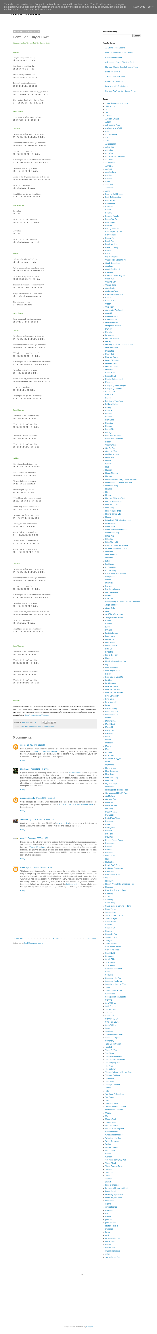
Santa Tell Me (111, 909)
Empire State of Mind (114, 379)
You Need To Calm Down (115, 1160)
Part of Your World (112, 818)
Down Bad (24, 726)
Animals (108, 169)
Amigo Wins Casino (38, 847)
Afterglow (109, 150)
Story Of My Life (112, 1019)
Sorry (107, 987)
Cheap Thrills (110, 285)
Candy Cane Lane (112, 263)
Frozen (108, 442)
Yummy (108, 1179)
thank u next (110, 1248)
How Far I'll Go (111, 505)
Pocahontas (110, 843)
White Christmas (112, 1141)
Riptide (108, 878)
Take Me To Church (113, 1044)
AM (106, 138)
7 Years (108, 116)
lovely (107, 1232)
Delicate (108, 332)
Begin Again (110, 222)
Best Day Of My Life (113, 232)
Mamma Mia (110, 721)
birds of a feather (112, 1185)
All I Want (109, 153)
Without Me (110, 1150)
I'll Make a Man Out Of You (116, 548)
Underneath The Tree (114, 1110)
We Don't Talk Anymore (114, 1128)
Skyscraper (110, 956)
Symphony (109, 1041)
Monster (108, 752)
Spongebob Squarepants (115, 997)
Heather (108, 489)
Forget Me (109, 429)
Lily (106, 664)
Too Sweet (109, 1097)
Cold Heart (109, 307)
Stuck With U (110, 1025)
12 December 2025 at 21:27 (43, 867)
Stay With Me (110, 1003)
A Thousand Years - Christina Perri (119, 62)
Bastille (108, 210)
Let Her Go (109, 639)
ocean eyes (110, 1241)
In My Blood (110, 577)
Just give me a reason (114, 617)
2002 (107, 112)
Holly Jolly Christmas (113, 501)
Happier (108, 470)
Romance (109, 887)
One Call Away (111, 799)
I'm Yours (109, 558)
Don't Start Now (111, 348)
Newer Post (18, 939)
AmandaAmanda (27, 798)
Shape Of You (111, 934)
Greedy (108, 464)
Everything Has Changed (115, 385)
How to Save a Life (113, 514)
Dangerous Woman (113, 326)
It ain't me (109, 598)
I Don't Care (110, 526)
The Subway (110, 1069)
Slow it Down (110, 965)
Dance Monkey (111, 323)
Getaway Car (110, 445)
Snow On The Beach (113, 969)
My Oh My (109, 765)
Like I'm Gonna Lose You (115, 661)
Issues (108, 595)
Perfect (108, 824)
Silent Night (110, 953)
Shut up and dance (113, 947)
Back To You (110, 200)
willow (107, 1254)
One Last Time (111, 805)
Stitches (108, 1012)
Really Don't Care (112, 865)
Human (108, 517)
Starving (108, 1000)
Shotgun (108, 940)
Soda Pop (109, 975)
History (108, 495)
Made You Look (111, 712)
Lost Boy (109, 680)
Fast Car (108, 410)
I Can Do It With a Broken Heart (118, 520)
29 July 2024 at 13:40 (36, 745)
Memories (109, 733)
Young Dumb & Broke (114, 1166)
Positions (109, 853)
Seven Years (110, 922)
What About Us (111, 1132)
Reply (22, 760)
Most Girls (109, 755)
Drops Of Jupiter (112, 360)
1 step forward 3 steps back (116, 103)
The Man (109, 1066)
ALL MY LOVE (111, 134)
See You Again (111, 918)
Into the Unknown (112, 589)
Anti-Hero (109, 175)
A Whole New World (113, 128)
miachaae (24, 769)
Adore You (109, 147)
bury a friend (110, 1191)
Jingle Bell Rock (111, 605)
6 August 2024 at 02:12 (45, 798)
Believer (108, 225)
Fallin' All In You (111, 404)
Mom (107, 749)
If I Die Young (110, 570)
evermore (109, 1210)
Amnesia (109, 166)
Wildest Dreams (111, 1147)
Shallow (108, 931)
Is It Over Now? (111, 592)
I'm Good (109, 552)
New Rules (109, 774)
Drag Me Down (111, 357)
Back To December (113, 197)
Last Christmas (111, 633)
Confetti (108, 313)
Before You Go (111, 219)
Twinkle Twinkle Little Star (115, 1107)
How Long (109, 508)
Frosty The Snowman (114, 439)
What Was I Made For (114, 1135)
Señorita (108, 925)
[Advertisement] (119, 1298)
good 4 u (109, 1220)
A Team (108, 122)
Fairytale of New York (114, 401)
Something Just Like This (115, 984)
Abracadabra (110, 144)
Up (106, 1116)
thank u (108, 1245)
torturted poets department (47, 726)
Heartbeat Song (111, 486)
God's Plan (109, 457)
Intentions (109, 583)
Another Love (110, 172)
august (108, 1182)
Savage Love (110, 912)
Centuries (109, 272)
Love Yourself (110, 702)
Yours (107, 1176)
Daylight (108, 329)
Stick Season (110, 1006)
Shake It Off (110, 928)
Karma (108, 620)
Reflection (109, 871)
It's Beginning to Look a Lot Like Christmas (122, 602)
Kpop (107, 627)
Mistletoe (109, 743)
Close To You (110, 301)
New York (109, 780)
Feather (108, 417)
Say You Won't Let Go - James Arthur (120, 91)
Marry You (109, 730)
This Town (109, 1082)
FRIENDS (109, 395)
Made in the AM (111, 715)
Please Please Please (114, 840)
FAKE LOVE (110, 392)
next (107, 1235)
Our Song (109, 809)
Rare (107, 859)
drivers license (111, 1207)
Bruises (108, 250)
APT (107, 141)
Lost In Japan (110, 683)
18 (106, 109)
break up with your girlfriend (116, 1188)
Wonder (108, 1157)
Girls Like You (111, 451)
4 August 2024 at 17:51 (39, 769)
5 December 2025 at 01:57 (43, 819)
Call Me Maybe (111, 257)
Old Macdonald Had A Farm (116, 793)
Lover (107, 705)
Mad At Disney (111, 708)
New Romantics (111, 771)
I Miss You (109, 536)
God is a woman (112, 454)
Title (107, 1091)
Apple (107, 181)
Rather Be (109, 862)
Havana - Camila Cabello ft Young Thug (121, 67)
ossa (22, 838)
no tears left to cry (112, 1238)
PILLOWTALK (111, 812)
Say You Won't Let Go (114, 915)
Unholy (108, 1113)
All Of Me (109, 160)
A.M (107, 131)
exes (107, 1213)
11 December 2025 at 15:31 (36, 838)
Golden (108, 461)
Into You (108, 586)
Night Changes (111, 783)
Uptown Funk (110, 1119)
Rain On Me (110, 856)
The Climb (109, 1053)
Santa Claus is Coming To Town (118, 906)
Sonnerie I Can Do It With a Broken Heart (76, 804)
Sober (107, 972)
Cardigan (109, 266)
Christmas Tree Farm (114, 294)
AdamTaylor (25, 867)
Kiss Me (108, 624)
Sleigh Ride (110, 959)
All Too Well (110, 163)
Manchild (109, 727)
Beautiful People (112, 216)
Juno (107, 611)
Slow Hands (110, 962)
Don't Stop (109, 351)
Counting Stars (111, 316)
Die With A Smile (112, 338)
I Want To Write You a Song (116, 545)
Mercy (107, 737)
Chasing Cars (111, 282)
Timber (108, 1088)
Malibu (108, 718)
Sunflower (109, 1031)
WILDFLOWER (111, 1125)
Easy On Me (110, 373)
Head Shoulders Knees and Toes (118, 483)
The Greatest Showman (115, 1060)
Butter (107, 254)
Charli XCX (109, 279)
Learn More (139, 7)
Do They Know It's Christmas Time (119, 345)
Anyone (108, 178)
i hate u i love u (111, 1226)
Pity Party (109, 834)
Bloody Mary (110, 238)
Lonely (108, 674)
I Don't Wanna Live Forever (116, 530)
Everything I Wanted (113, 388)
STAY (107, 897)
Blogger (89, 1327)
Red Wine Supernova (114, 868)
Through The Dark (112, 1085)
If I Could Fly (110, 567)
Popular (108, 849)
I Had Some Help (112, 533)
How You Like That (113, 511)
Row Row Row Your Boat (115, 890)
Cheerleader (110, 288)
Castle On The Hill (112, 269)
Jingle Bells (110, 608)
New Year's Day (111, 777)
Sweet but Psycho (112, 1038)
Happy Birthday (111, 473)
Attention (109, 188)
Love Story (109, 699)
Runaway (109, 893)
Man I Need (110, 724)
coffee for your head (113, 1198)
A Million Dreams (112, 119)
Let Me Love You (112, 646)
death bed (109, 1201)
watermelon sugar (112, 1251)
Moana (108, 746)
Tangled (108, 1047)
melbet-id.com (74, 773)
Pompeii (108, 846)
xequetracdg (25, 819)
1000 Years (110, 106)
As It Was (109, 185)
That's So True (111, 1050)
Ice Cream (109, 564)
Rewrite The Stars (112, 875)
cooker (23, 745)
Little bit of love (111, 668)
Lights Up (109, 658)
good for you (110, 1223)
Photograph (110, 827)
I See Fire (109, 539)
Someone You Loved (113, 981)
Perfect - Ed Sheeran (114, 81)
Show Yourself (111, 943)
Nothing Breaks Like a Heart (116, 790)
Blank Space (110, 235)
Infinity (108, 580)
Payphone (109, 821)
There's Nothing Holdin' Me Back (118, 1072)
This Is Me (109, 1078)
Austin (107, 191)
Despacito (109, 335)
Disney (108, 341)
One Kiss (109, 802)
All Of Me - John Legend (115, 48)
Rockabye (109, 881)
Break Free (109, 241)
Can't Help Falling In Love (115, 260)
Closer (108, 304)
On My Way (110, 796)
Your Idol (109, 1172)
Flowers (108, 426)
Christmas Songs (112, 291)
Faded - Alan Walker (113, 57)
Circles (108, 298)
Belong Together (112, 228)
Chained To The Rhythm (115, 276)
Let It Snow (110, 642)
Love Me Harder (112, 686)
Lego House (110, 636)
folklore (108, 1216)
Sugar (107, 1028)
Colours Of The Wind (114, 310)
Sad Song (109, 900)
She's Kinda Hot (112, 937)
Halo (107, 467)
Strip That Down (112, 1022)
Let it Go (108, 649)
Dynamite (109, 370)
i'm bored (109, 1229)
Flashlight (109, 423)
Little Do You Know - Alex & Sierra (119, 53)
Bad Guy (109, 207)
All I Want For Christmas (115, 156)
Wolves (108, 1154)
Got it (150, 7)
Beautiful (109, 213)
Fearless (108, 413)
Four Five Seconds (113, 435)
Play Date (109, 837)
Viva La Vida (110, 1122)
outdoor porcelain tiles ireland (44, 751)
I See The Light (111, 542)
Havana (108, 476)
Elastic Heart (110, 376)
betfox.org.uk (71, 884)
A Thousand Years (112, 125)
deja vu (108, 1204)
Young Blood (110, 1163)
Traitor (108, 1100)
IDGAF (108, 561)
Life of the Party (111, 655)
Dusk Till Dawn (111, 367)
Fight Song (109, 420)
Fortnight (109, 432)
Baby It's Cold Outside (114, 194)
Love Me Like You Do (114, 693)
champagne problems (114, 1194)
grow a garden (62, 823)
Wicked (108, 1144)
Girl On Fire (110, 448)
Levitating (109, 652)
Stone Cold (109, 1016)
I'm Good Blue (111, 555)
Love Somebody (112, 696)
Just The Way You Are (114, 614)
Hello (107, 492)
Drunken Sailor (111, 363)
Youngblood (110, 1169)
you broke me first (112, 1257)
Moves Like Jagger (113, 758)
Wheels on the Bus (113, 1138)
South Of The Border (113, 991)
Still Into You (110, 1009)
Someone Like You (113, 978)
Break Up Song (111, 247)
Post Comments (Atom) (33, 943)
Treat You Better (112, 1103)
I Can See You (111, 523)
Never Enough (111, 768)
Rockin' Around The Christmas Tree (119, 884)
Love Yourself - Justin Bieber (117, 86)
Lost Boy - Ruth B (112, 72)
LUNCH (108, 630)
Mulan (107, 762)
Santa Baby (110, 903)
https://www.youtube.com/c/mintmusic (37, 715)
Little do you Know (112, 671)
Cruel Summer (111, 320)
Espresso (109, 382)
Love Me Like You (112, 690)
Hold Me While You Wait (115, 498)
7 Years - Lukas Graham (115, 77)
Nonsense (109, 787)
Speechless (110, 994)
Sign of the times (112, 950)
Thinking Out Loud (112, 1075)
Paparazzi (109, 815)
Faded (108, 398)
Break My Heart (111, 244)
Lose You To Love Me (114, 677)
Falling (108, 407)
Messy (108, 740)
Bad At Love (110, 203)
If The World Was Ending (115, 573)
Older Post (91, 939)
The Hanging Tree (112, 1063)
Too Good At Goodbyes (114, 1094)
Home (55, 939)
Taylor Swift (32, 726)
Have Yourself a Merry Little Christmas (121, 479)
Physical (108, 831)
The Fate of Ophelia (113, 1056)
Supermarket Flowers (114, 1034)
